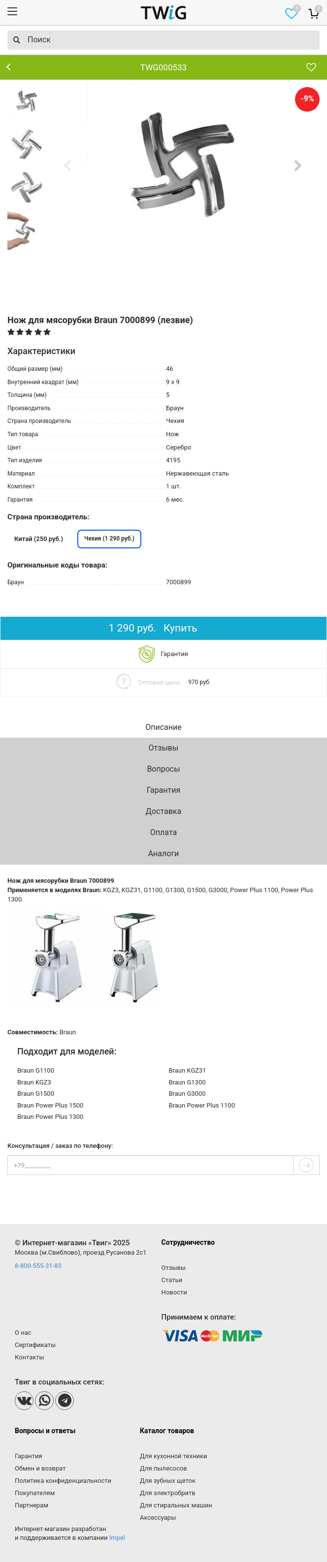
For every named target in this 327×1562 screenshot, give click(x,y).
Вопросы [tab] (163, 769)
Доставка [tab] (163, 811)
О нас (23, 1332)
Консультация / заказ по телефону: (60, 1145)
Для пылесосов (163, 1468)
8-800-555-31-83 (38, 1265)
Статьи (172, 1280)
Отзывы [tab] (164, 747)
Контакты (29, 1357)
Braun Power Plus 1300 (50, 1116)
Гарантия (28, 1456)
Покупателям (35, 1493)
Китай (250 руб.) (38, 538)
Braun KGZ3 (34, 1082)
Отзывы (174, 1267)
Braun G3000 (187, 1093)
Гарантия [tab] (164, 790)
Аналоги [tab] (163, 853)
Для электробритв (168, 1493)
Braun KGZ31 (187, 1070)
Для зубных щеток (168, 1480)
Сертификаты (35, 1345)
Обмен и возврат (40, 1468)
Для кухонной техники (173, 1456)
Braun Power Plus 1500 (50, 1105)
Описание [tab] (163, 727)
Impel (117, 1537)
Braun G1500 (35, 1093)
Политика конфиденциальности (63, 1480)
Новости (174, 1292)
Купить (180, 628)
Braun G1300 (187, 1082)
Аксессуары (158, 1517)
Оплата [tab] (163, 832)
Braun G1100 (35, 1070)
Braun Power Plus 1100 (202, 1105)
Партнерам (31, 1505)
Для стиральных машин (176, 1505)
